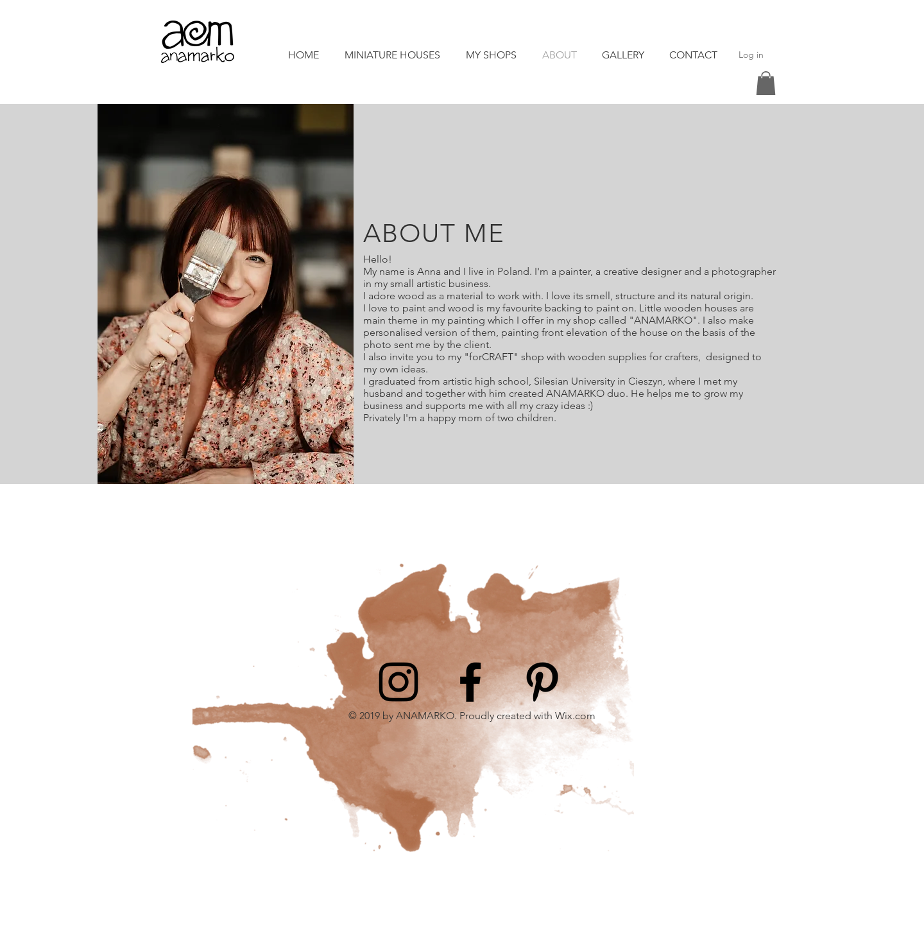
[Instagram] (398, 682)
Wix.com (575, 716)
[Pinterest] (542, 682)
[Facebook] (470, 682)
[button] (766, 83)
